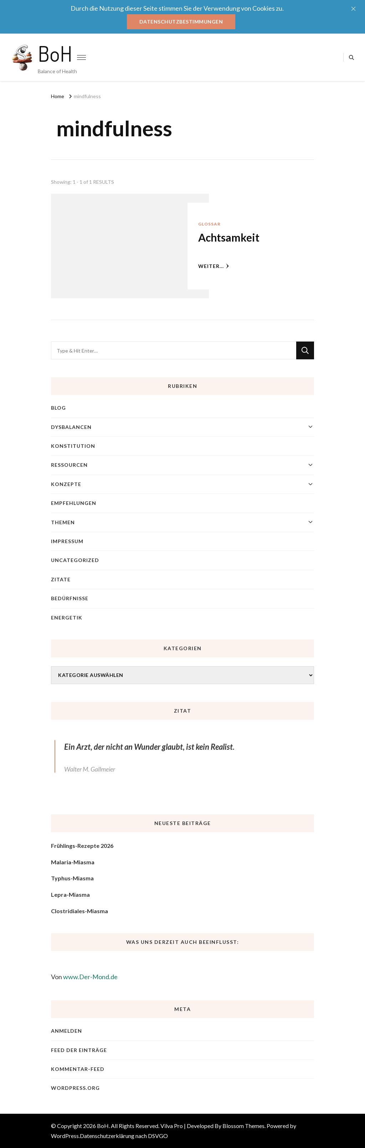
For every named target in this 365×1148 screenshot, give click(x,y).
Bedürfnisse (69, 598)
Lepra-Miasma (70, 894)
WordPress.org (75, 1088)
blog (58, 408)
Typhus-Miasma (72, 878)
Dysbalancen (71, 427)
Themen (63, 522)
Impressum (67, 541)
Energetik (66, 618)
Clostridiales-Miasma (79, 910)
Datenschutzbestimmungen (181, 22)
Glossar (209, 224)
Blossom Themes (243, 1125)
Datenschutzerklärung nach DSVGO (124, 1135)
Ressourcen (69, 465)
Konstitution (73, 446)
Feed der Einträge (79, 1050)
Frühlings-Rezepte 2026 (82, 845)
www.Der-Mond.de (90, 977)
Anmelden (66, 1031)
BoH (55, 53)
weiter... (213, 266)
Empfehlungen (73, 503)
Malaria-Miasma (72, 862)
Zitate (61, 579)
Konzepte (66, 484)
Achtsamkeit (228, 237)
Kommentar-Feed (77, 1069)
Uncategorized (75, 560)
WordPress (65, 1135)
